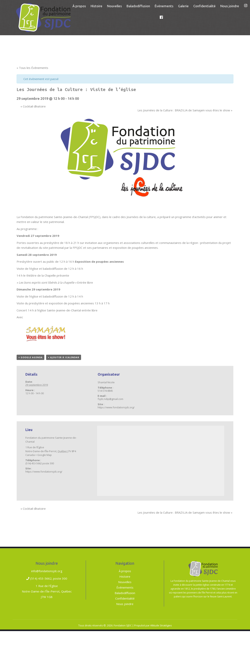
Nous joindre (124, 604)
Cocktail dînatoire (33, 106)
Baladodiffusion (125, 593)
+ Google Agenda (30, 357)
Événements (124, 587)
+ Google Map (43, 455)
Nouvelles (124, 582)
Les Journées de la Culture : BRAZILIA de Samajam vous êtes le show (185, 110)
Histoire (124, 576)
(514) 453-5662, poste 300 (46, 578)
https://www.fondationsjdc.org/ (116, 407)
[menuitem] (79, 6)
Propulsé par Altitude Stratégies (153, 625)
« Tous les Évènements (32, 68)
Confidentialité (125, 598)
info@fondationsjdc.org (46, 571)
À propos (125, 571)
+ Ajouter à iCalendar (63, 357)
